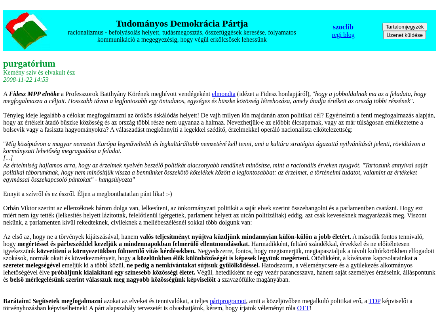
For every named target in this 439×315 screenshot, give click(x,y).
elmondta (224, 93)
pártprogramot (228, 301)
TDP (374, 301)
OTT (303, 308)
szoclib (343, 27)
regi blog (343, 34)
